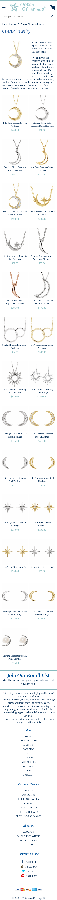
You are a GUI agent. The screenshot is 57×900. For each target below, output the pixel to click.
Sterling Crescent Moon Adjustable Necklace (42, 257)
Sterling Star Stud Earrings (42, 567)
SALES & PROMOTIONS (28, 836)
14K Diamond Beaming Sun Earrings (42, 391)
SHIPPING (28, 803)
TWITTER (28, 871)
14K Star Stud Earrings (15, 567)
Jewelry (12, 24)
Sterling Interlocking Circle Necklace (15, 346)
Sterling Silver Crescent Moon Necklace (15, 169)
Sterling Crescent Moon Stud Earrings (15, 479)
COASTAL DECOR (28, 741)
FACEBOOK (28, 862)
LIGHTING (28, 745)
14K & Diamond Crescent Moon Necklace (15, 213)
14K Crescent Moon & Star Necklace (42, 213)
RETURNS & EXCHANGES (28, 816)
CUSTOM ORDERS (28, 808)
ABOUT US (28, 832)
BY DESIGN (28, 775)
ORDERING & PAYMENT (28, 799)
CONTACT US (28, 795)
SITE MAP (28, 845)
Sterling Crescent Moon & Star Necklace (15, 257)
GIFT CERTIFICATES (28, 812)
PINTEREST (28, 876)
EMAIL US (28, 790)
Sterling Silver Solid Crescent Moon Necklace (42, 124)
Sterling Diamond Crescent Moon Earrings (14, 435)
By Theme (22, 24)
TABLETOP (28, 749)
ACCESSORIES (28, 762)
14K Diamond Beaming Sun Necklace (15, 391)
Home (4, 24)
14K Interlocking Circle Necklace (42, 346)
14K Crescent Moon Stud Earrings (42, 479)
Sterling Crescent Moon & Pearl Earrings (15, 657)
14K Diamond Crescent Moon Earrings (42, 435)
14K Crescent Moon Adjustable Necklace (14, 302)
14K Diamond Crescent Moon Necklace (42, 302)
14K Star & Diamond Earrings (42, 524)
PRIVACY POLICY (28, 840)
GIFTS (28, 771)
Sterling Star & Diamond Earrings (14, 524)
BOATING (28, 736)
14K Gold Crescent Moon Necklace (42, 169)
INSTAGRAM (28, 867)
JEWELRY (28, 758)
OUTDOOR (28, 766)
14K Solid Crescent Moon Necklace (15, 124)
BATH (28, 753)
